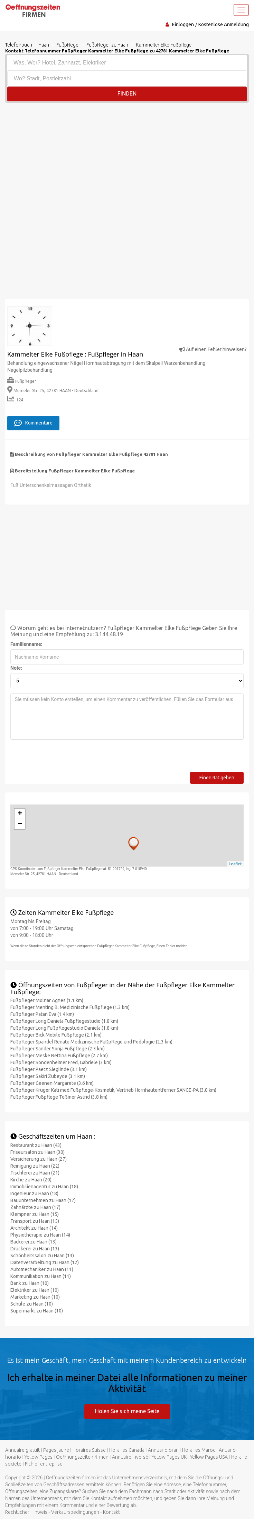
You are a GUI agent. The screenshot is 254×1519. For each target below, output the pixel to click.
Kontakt (111, 1511)
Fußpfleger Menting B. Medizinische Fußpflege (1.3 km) (70, 1007)
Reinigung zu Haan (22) (34, 1165)
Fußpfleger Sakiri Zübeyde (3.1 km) (47, 1076)
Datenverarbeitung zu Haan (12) (44, 1262)
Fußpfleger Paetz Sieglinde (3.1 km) (48, 1069)
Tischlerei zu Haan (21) (34, 1172)
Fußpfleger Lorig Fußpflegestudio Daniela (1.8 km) (64, 1027)
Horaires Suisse (89, 1449)
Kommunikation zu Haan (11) (40, 1276)
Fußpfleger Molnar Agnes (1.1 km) (46, 1000)
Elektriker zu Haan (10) (34, 1289)
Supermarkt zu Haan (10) (36, 1310)
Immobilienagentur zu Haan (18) (44, 1186)
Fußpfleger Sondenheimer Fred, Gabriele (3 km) (61, 1062)
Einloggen (183, 24)
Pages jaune (56, 1449)
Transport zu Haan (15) (34, 1220)
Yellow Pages (39, 1456)
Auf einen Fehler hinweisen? (213, 349)
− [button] (20, 824)
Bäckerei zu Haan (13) (33, 1241)
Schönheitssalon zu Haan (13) (42, 1255)
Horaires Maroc (198, 1449)
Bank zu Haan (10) (29, 1283)
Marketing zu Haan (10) (35, 1296)
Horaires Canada (126, 1449)
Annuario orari (163, 1449)
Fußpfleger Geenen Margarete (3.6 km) (52, 1083)
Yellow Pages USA (209, 1456)
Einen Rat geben (216, 777)
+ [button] (20, 813)
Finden (127, 93)
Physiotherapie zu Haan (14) (40, 1234)
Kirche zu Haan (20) (30, 1179)
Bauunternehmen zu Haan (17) (43, 1200)
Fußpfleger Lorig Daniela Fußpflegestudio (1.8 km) (64, 1020)
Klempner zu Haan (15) (34, 1214)
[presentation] (62, 757)
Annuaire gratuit (22, 1449)
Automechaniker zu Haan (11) (41, 1269)
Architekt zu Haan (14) (34, 1227)
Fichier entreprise (44, 1463)
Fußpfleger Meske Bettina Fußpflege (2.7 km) (59, 1055)
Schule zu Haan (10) (31, 1303)
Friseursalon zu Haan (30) (37, 1152)
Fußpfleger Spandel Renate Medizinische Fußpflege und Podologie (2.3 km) (91, 1041)
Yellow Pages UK (169, 1456)
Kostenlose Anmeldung (223, 24)
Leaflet (235, 863)
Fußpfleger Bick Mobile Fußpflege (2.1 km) (56, 1034)
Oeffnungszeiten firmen (82, 1456)
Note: (16, 667)
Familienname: (26, 644)
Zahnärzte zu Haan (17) (35, 1207)
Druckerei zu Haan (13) (34, 1248)
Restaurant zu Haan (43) (36, 1145)
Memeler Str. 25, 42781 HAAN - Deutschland (52, 390)
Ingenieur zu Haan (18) (34, 1193)
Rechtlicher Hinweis (26, 1511)
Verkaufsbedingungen (75, 1511)
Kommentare (33, 422)
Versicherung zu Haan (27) (38, 1158)
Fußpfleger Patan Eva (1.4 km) (42, 1014)
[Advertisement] (127, 154)
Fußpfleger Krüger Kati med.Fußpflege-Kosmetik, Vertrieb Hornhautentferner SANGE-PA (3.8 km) (113, 1089)
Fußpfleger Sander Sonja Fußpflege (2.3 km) (57, 1048)
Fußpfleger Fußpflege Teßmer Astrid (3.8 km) (58, 1096)
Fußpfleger (21, 381)
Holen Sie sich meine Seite (127, 1411)
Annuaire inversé (130, 1456)
